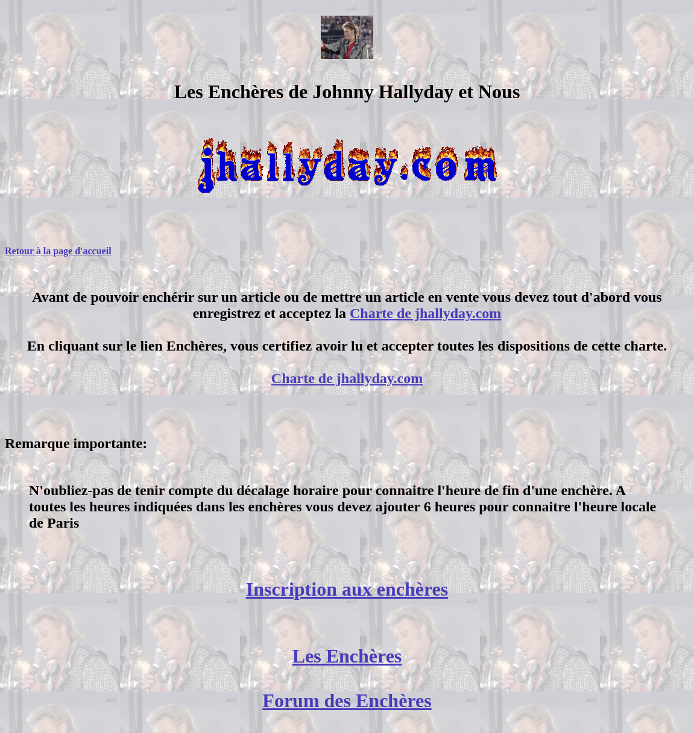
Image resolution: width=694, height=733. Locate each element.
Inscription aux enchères (347, 589)
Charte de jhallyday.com (425, 313)
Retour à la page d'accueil (58, 251)
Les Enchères (347, 656)
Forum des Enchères (346, 700)
